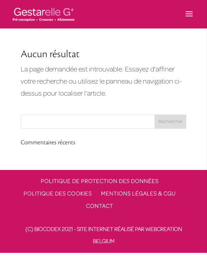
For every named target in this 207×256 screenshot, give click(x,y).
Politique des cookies (58, 194)
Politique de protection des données (99, 181)
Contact (99, 206)
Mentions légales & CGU (138, 194)
